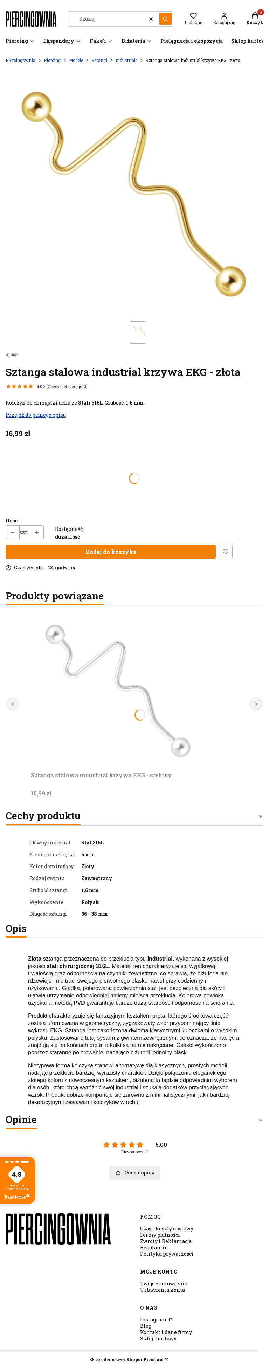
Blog (145, 1326)
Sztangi (99, 60)
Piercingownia (20, 60)
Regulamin (154, 1247)
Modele (76, 60)
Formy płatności (160, 1235)
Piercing (52, 60)
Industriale (126, 60)
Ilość (12, 521)
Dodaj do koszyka (110, 551)
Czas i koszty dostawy (166, 1228)
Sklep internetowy (126, 1359)
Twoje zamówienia (163, 1283)
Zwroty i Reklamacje (166, 1241)
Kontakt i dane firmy (166, 1332)
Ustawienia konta (162, 1289)
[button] (165, 19)
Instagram (154, 1319)
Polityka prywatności (167, 1253)
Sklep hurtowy (158, 1338)
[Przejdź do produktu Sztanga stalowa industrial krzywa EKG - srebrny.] (118, 690)
